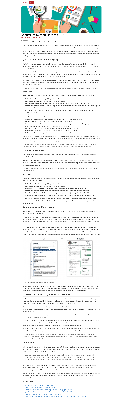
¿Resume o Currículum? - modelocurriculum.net (40, 387)
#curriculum (40, 37)
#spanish (24, 37)
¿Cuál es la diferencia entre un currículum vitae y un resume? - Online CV (48, 392)
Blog (31, 2)
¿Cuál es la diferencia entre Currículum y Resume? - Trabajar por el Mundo (49, 390)
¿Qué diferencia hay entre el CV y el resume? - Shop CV (43, 394)
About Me (25, 2)
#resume (34, 37)
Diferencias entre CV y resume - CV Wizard (39, 385)
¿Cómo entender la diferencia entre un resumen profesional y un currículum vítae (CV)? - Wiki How (56, 396)
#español (29, 37)
